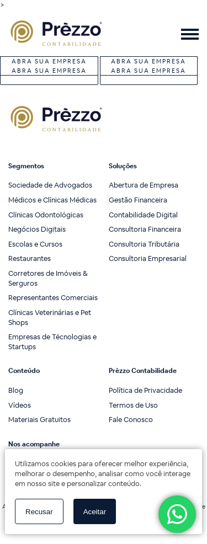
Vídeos (19, 405)
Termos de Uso (133, 405)
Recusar (39, 512)
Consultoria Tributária (144, 244)
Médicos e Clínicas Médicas (52, 200)
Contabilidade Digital (143, 215)
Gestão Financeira (138, 200)
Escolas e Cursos (35, 244)
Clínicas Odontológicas (45, 215)
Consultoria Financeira (145, 229)
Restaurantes (29, 258)
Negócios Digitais (37, 229)
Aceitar (94, 512)
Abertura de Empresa (143, 185)
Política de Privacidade (145, 390)
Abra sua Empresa (49, 70)
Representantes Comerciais (53, 297)
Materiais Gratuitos (39, 419)
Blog (15, 390)
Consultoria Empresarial (148, 258)
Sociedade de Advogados (50, 185)
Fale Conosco (131, 419)
